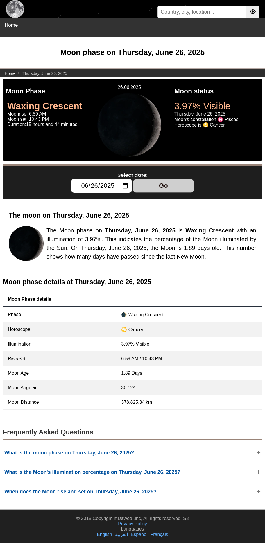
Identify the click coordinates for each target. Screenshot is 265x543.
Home (11, 25)
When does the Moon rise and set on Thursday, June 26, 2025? (80, 492)
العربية (121, 534)
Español (139, 534)
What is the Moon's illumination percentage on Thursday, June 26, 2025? (92, 472)
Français (159, 534)
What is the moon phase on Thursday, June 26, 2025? (69, 453)
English (104, 534)
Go (163, 185)
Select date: (132, 175)
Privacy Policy (132, 523)
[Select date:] (101, 186)
